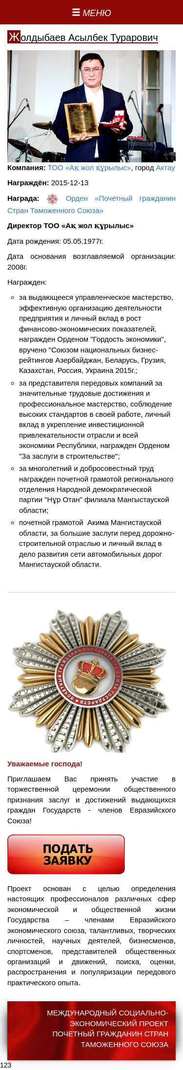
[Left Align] (91, 13)
